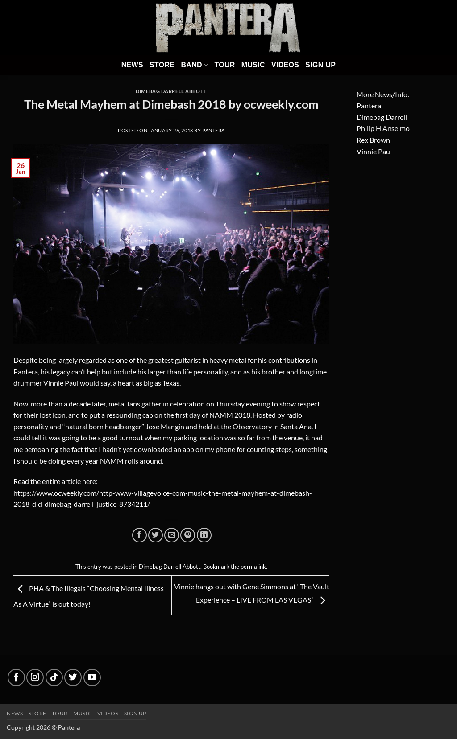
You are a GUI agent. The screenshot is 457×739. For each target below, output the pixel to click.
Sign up (135, 713)
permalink (253, 566)
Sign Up (320, 65)
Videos (285, 65)
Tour (224, 65)
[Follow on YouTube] (92, 677)
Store (162, 65)
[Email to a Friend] (171, 535)
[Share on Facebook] (139, 535)
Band (194, 65)
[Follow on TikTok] (54, 677)
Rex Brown (373, 139)
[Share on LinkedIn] (204, 535)
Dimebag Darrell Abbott (171, 91)
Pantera (213, 130)
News (132, 65)
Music (253, 65)
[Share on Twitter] (155, 535)
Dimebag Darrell (382, 117)
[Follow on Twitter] (73, 677)
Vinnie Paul (374, 151)
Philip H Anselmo (383, 128)
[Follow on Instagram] (35, 677)
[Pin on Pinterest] (187, 535)
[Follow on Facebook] (16, 677)
